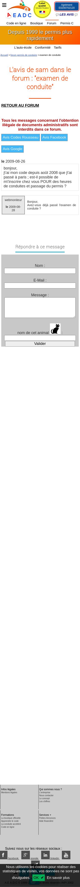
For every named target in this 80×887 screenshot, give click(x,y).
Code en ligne (16, 23)
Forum (52, 23)
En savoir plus (58, 878)
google (30, 858)
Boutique (37, 23)
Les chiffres (44, 801)
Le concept (44, 798)
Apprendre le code (10, 821)
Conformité (43, 47)
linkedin (50, 858)
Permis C (67, 23)
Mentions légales (9, 792)
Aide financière (46, 821)
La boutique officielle (10, 818)
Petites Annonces (47, 818)
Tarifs (58, 47)
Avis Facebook (54, 137)
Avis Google (12, 149)
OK (36, 878)
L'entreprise (44, 792)
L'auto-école (23, 47)
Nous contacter (46, 795)
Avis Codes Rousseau (20, 137)
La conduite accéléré (11, 824)
